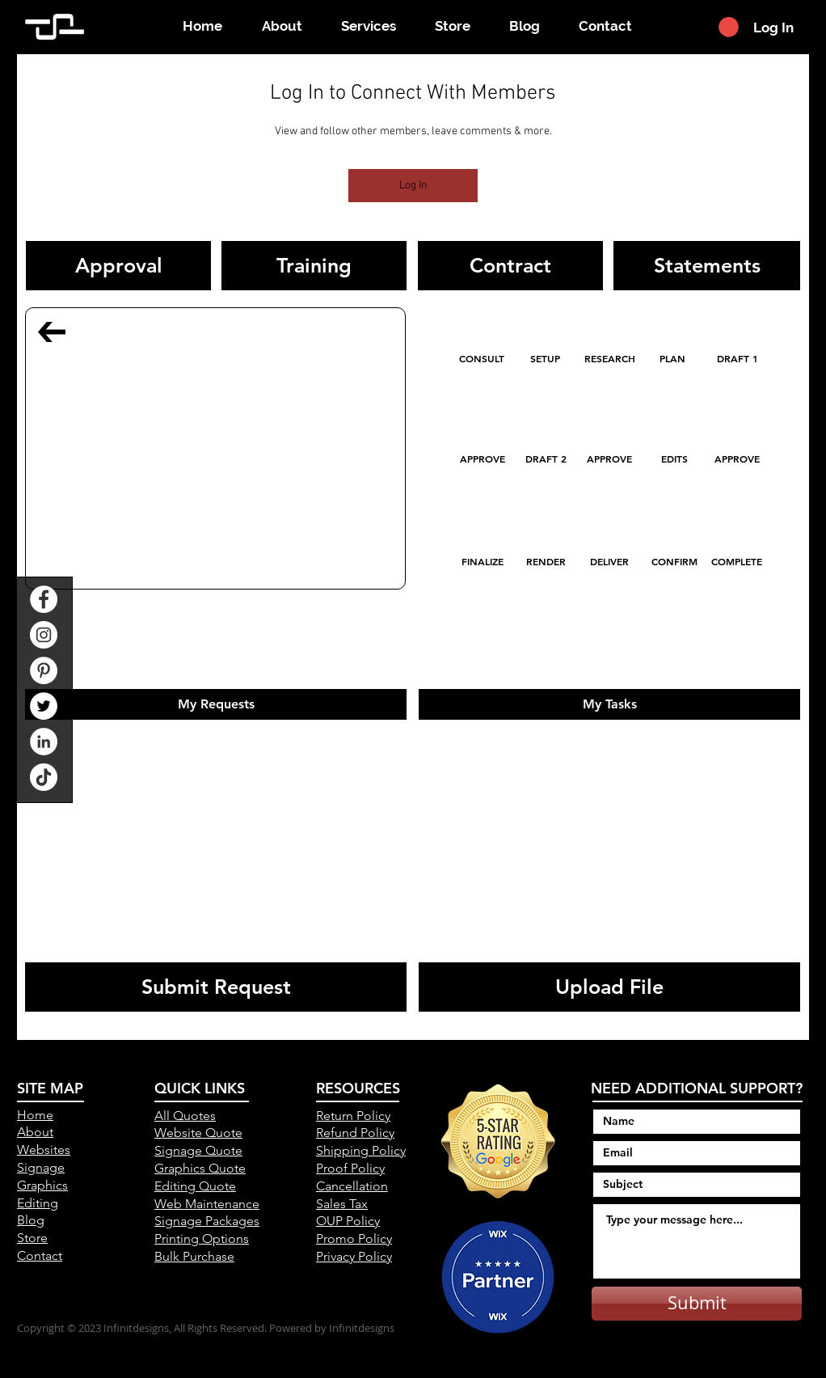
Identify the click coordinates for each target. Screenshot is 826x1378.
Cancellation (352, 1186)
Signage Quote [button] (198, 1150)
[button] (729, 27)
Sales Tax (342, 1203)
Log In (413, 185)
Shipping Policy (361, 1150)
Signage (41, 1167)
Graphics (42, 1185)
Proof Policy (350, 1168)
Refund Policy (355, 1132)
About (35, 1131)
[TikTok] (43, 777)
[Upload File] (609, 987)
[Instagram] (43, 635)
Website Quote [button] (198, 1132)
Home (35, 1114)
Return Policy (353, 1115)
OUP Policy (348, 1220)
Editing (37, 1203)
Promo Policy (354, 1238)
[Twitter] (43, 706)
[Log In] (774, 27)
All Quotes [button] (185, 1115)
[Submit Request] (216, 987)
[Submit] (697, 1304)
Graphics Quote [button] (200, 1168)
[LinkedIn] (43, 741)
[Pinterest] (43, 670)
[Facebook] (43, 599)
